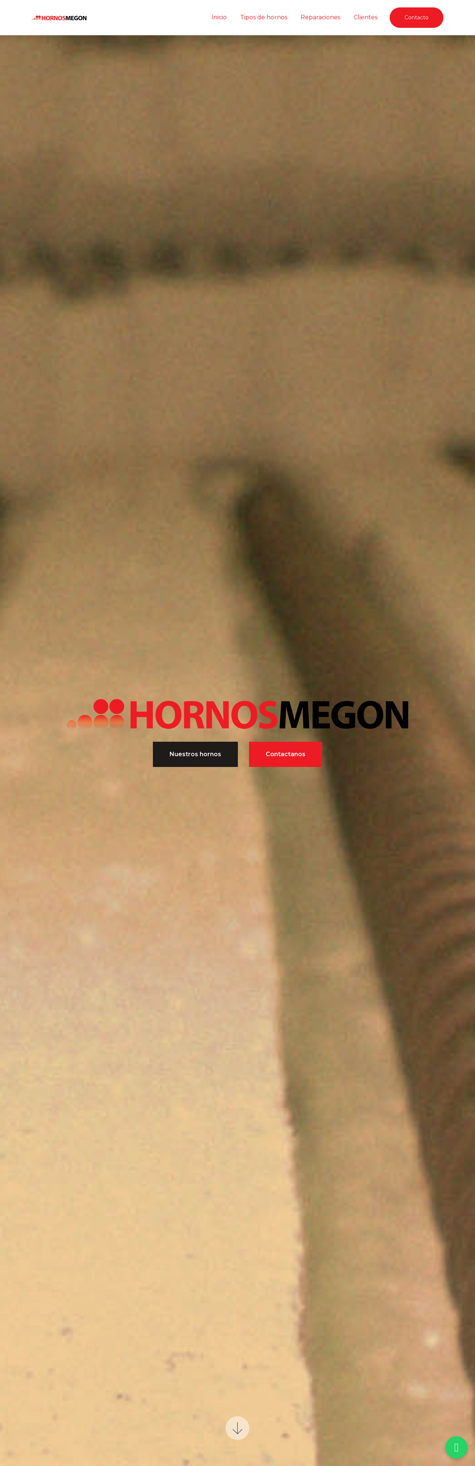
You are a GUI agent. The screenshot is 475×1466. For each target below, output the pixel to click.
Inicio (219, 17)
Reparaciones (320, 17)
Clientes (365, 17)
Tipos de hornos (263, 17)
